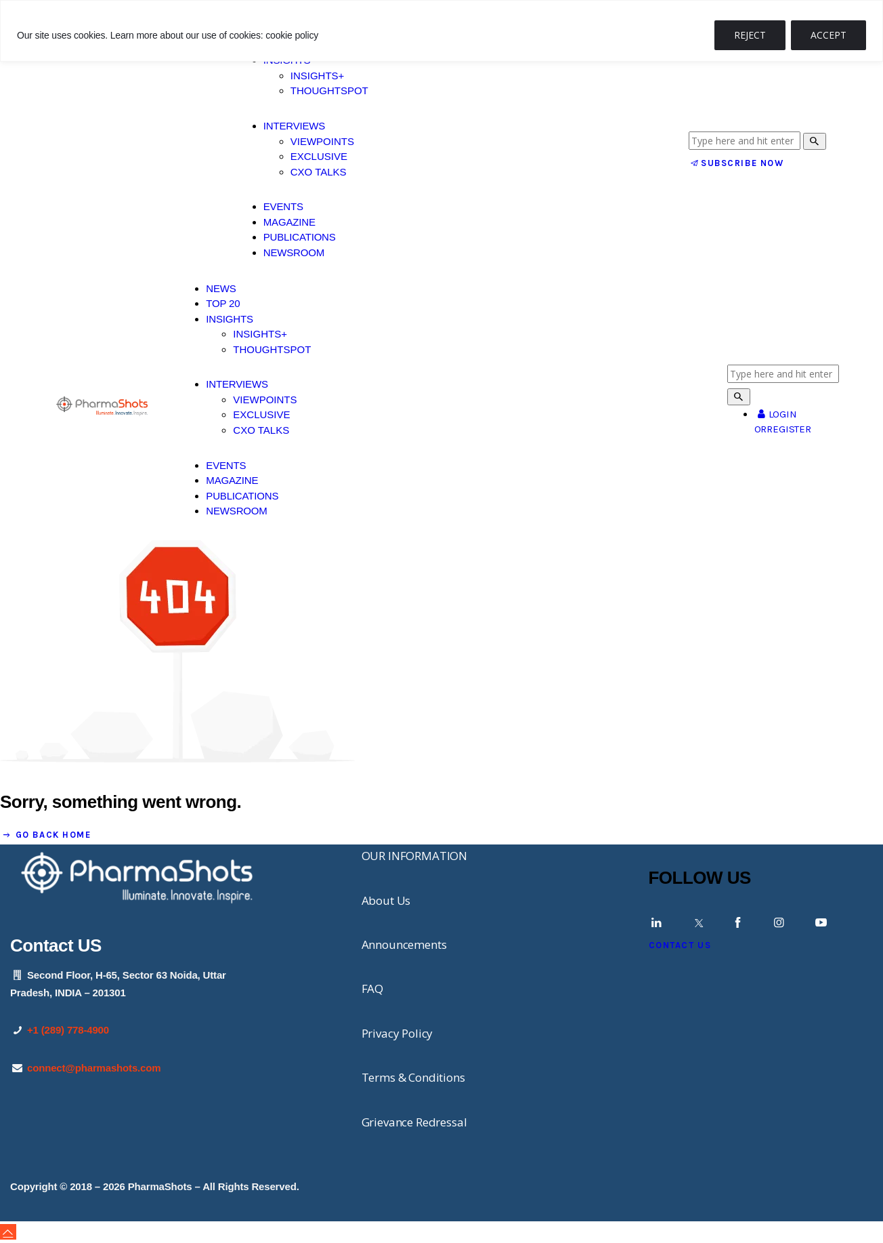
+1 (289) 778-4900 (68, 1030)
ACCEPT (828, 34)
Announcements (404, 944)
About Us (386, 900)
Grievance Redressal (414, 1122)
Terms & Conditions (413, 1077)
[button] (8, 1232)
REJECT (750, 34)
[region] (441, 31)
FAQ (373, 988)
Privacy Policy (397, 1033)
